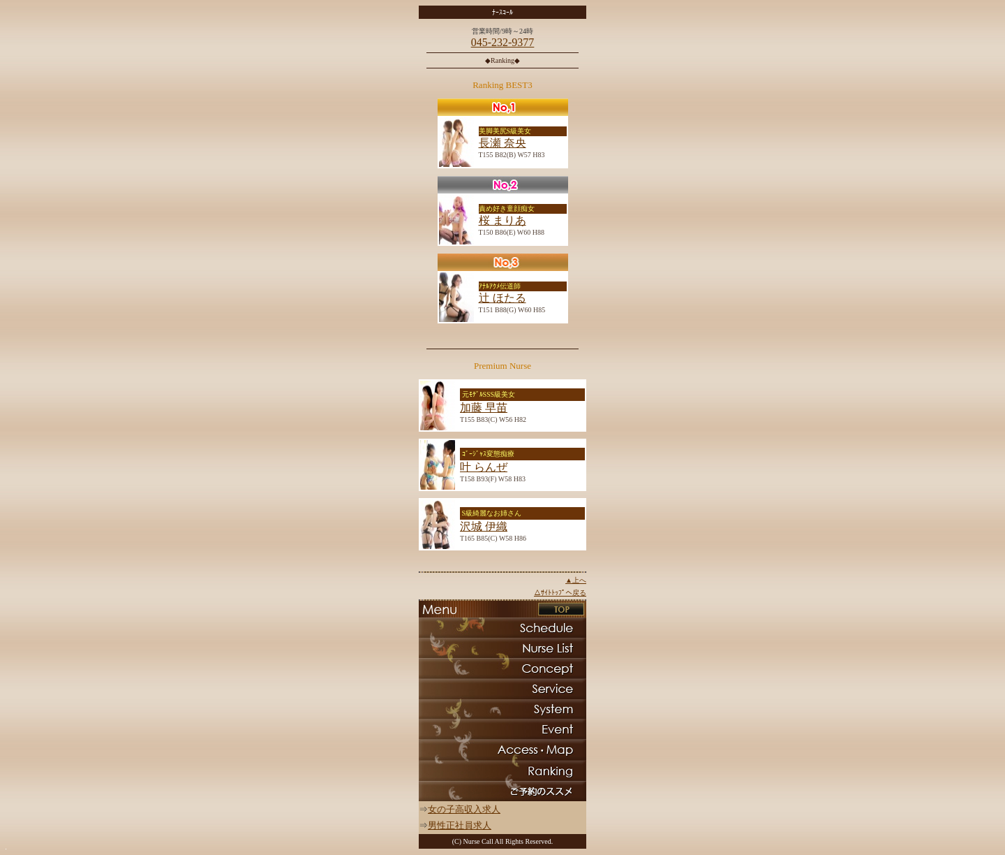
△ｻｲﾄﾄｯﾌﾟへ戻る (560, 593)
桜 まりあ (502, 220)
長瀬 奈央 (502, 143)
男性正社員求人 (459, 825)
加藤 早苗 (483, 408)
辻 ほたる (502, 298)
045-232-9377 (503, 42)
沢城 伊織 (483, 526)
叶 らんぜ (483, 467)
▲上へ (575, 580)
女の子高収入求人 (464, 809)
